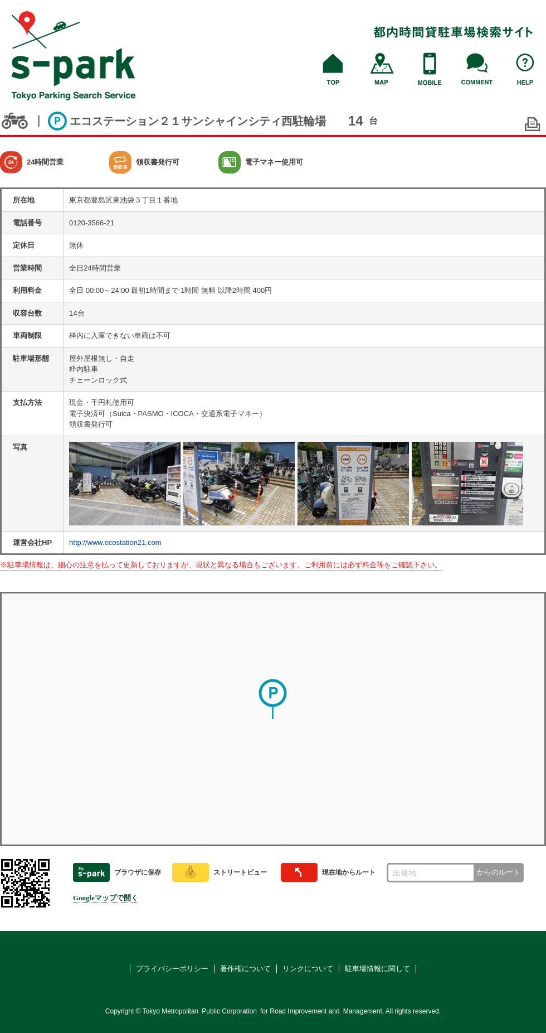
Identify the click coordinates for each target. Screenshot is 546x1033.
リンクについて (307, 968)
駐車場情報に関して (377, 968)
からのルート (498, 872)
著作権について (245, 968)
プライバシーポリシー (172, 968)
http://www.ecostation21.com (115, 542)
